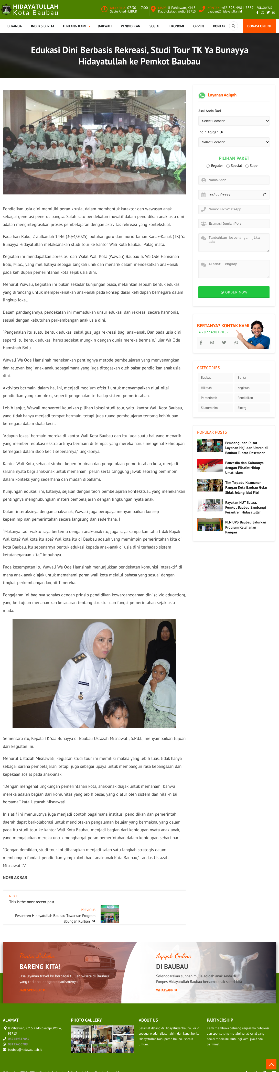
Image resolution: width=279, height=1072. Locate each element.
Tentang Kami (74, 26)
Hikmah (206, 388)
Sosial (154, 26)
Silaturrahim (209, 408)
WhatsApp (166, 982)
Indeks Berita (42, 26)
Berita (242, 377)
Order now (234, 292)
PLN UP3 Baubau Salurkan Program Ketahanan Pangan (245, 527)
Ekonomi (176, 26)
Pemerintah (209, 398)
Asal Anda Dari (209, 110)
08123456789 (18, 1036)
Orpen (198, 26)
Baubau (206, 377)
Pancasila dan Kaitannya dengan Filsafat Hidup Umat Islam (244, 468)
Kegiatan (244, 388)
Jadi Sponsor (32, 982)
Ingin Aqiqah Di (210, 132)
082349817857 (18, 1031)
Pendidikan (130, 26)
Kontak (219, 26)
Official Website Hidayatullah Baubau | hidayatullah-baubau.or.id (74, 1064)
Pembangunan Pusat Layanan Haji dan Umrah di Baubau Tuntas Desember (246, 448)
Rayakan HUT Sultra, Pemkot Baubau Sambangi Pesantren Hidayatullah (245, 507)
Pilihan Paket (234, 158)
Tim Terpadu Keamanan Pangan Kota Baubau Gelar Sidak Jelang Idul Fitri (246, 487)
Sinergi (242, 408)
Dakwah (105, 26)
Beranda (14, 26)
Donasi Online (259, 26)
